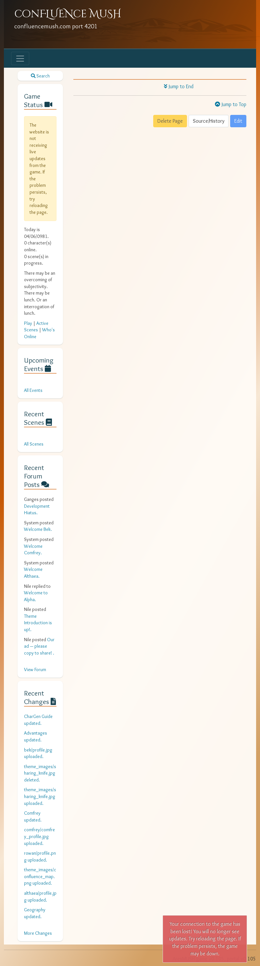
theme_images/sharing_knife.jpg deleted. (40, 773)
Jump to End (178, 86)
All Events (33, 390)
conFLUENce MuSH (67, 14)
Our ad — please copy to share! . (39, 646)
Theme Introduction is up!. (38, 622)
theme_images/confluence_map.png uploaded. (40, 876)
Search (40, 76)
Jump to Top (230, 104)
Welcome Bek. (38, 529)
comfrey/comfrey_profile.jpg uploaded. (39, 836)
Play (28, 323)
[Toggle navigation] (20, 58)
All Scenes (33, 444)
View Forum (35, 669)
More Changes (38, 933)
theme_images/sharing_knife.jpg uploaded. (40, 796)
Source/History (208, 121)
